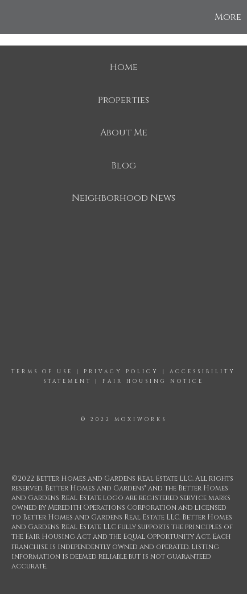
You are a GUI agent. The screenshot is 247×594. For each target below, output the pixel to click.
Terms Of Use (42, 371)
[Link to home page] (10, 17)
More (228, 17)
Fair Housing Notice (153, 381)
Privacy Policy (121, 371)
